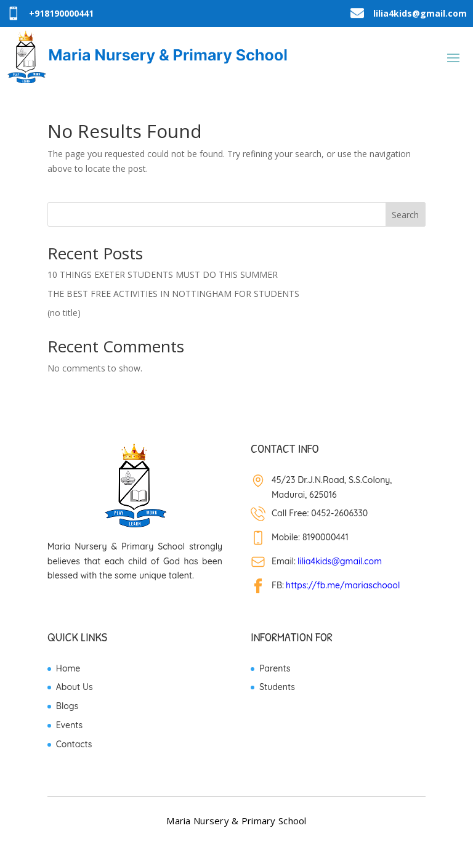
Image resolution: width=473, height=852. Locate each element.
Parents (274, 668)
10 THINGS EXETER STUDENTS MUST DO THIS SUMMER (162, 274)
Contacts (74, 744)
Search (405, 215)
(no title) (64, 312)
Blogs (67, 706)
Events (69, 725)
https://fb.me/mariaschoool (343, 585)
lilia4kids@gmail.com (339, 561)
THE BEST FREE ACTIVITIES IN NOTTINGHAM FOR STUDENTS (173, 293)
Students (277, 686)
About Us (74, 686)
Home (68, 668)
